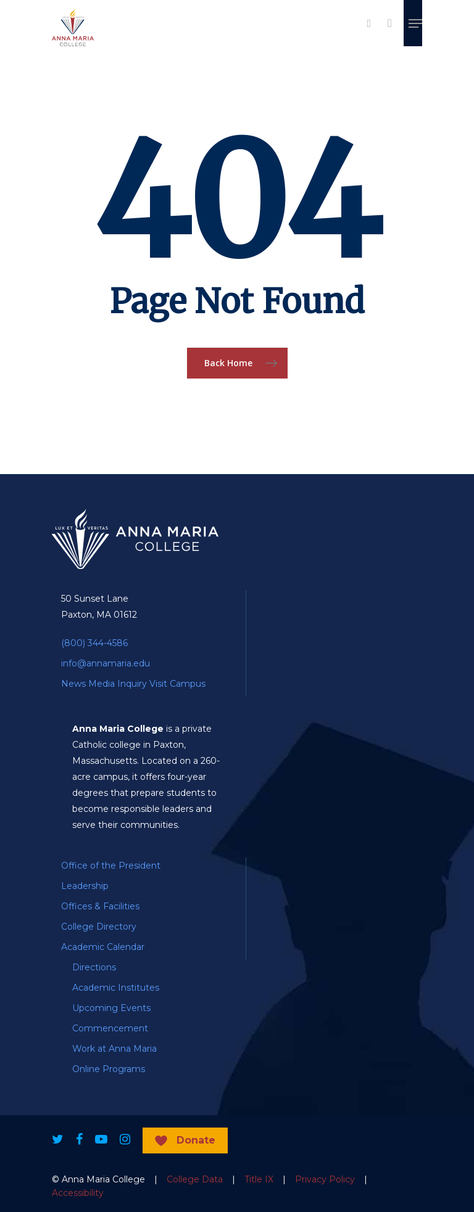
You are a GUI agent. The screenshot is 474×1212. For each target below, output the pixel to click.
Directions (94, 967)
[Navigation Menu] (415, 23)
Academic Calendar (102, 946)
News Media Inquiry (104, 683)
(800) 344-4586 (94, 643)
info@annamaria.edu (105, 663)
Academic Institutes (115, 987)
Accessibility (78, 1192)
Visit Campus (177, 683)
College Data (195, 1179)
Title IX (258, 1179)
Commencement (110, 1028)
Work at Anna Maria (114, 1048)
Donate (196, 1140)
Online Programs (108, 1069)
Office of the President (110, 865)
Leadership (85, 885)
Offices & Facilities (100, 906)
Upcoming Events (111, 1007)
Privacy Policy (325, 1179)
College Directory (98, 926)
